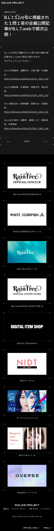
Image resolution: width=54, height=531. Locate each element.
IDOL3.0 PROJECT (12, 2)
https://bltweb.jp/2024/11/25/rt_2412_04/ (26, 128)
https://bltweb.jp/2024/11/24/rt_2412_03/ (26, 112)
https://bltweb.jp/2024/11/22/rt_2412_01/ (26, 79)
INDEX (27, 141)
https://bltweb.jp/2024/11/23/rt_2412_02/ (26, 95)
